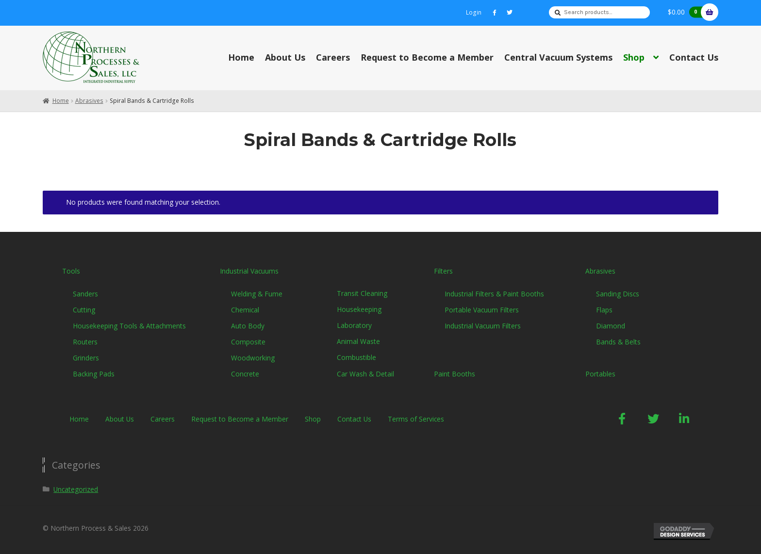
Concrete (245, 373)
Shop (634, 57)
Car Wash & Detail (365, 373)
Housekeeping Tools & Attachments (129, 325)
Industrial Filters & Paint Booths (494, 293)
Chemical (245, 309)
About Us (285, 57)
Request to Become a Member (427, 57)
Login (473, 12)
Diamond (610, 325)
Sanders (85, 293)
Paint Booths (454, 373)
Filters (443, 271)
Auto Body (248, 325)
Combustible (356, 357)
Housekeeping (359, 309)
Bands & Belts (618, 341)
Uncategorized (75, 489)
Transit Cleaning (362, 293)
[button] (622, 418)
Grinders (86, 357)
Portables (600, 373)
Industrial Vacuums (249, 271)
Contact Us (693, 57)
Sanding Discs (617, 293)
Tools (71, 271)
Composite (248, 341)
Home (241, 57)
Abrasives (89, 101)
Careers (333, 57)
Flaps (604, 309)
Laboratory (354, 325)
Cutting (84, 309)
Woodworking (253, 357)
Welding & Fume (256, 293)
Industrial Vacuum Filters (483, 325)
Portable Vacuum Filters (482, 309)
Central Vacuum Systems (558, 57)
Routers (85, 341)
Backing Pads (94, 373)
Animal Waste (358, 341)
